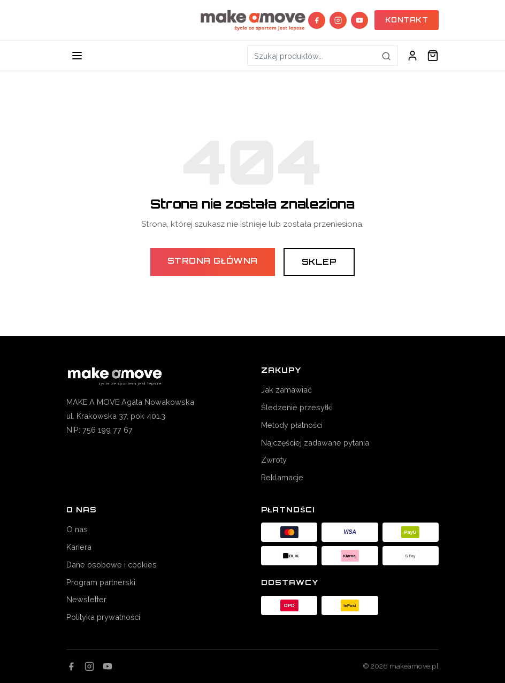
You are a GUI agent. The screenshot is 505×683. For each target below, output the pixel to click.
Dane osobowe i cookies (111, 564)
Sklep (319, 262)
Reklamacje (282, 477)
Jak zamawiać (286, 389)
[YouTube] (359, 20)
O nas (77, 529)
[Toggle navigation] (77, 55)
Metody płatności (292, 424)
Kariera (78, 546)
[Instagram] (338, 20)
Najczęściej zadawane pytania (315, 442)
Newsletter (86, 599)
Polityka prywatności (103, 616)
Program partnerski (100, 582)
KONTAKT (407, 20)
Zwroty (274, 459)
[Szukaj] (386, 55)
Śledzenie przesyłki (297, 407)
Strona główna (212, 261)
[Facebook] (316, 20)
